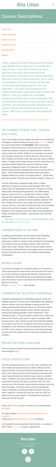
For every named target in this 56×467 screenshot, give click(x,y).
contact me (16, 427)
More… (17, 351)
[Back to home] (28, 4)
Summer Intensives (9, 45)
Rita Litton (43, 142)
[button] (53, 4)
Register (5, 55)
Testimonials (45, 120)
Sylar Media (30, 446)
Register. (7, 408)
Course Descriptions (9, 34)
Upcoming (14, 406)
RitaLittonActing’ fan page (23, 419)
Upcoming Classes (8, 40)
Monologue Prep (8, 50)
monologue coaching (16, 285)
